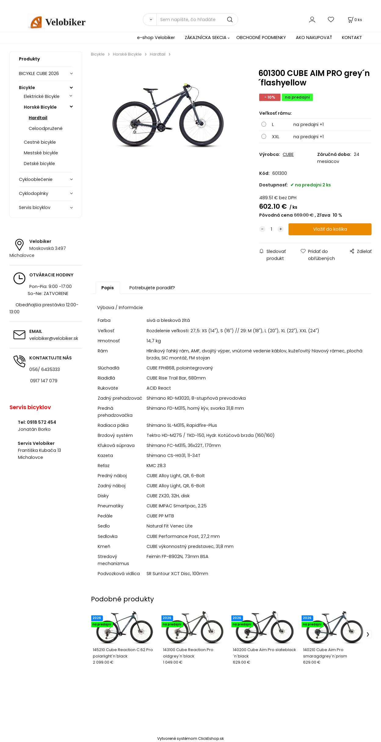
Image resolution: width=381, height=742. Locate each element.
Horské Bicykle (40, 107)
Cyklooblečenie (36, 179)
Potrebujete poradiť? (152, 288)
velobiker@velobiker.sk (53, 338)
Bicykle (27, 88)
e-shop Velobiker (156, 37)
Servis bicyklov (34, 207)
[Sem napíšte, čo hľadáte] (197, 19)
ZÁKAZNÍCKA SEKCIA (206, 37)
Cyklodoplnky (33, 193)
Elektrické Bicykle (42, 96)
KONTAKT (352, 37)
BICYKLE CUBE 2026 (39, 73)
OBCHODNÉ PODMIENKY (261, 37)
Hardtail (38, 118)
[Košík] (354, 20)
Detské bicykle (39, 163)
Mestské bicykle (41, 153)
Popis (107, 288)
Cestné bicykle (40, 142)
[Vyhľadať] (149, 19)
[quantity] (271, 230)
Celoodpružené (46, 128)
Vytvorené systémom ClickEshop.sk (190, 738)
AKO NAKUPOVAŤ (314, 37)
